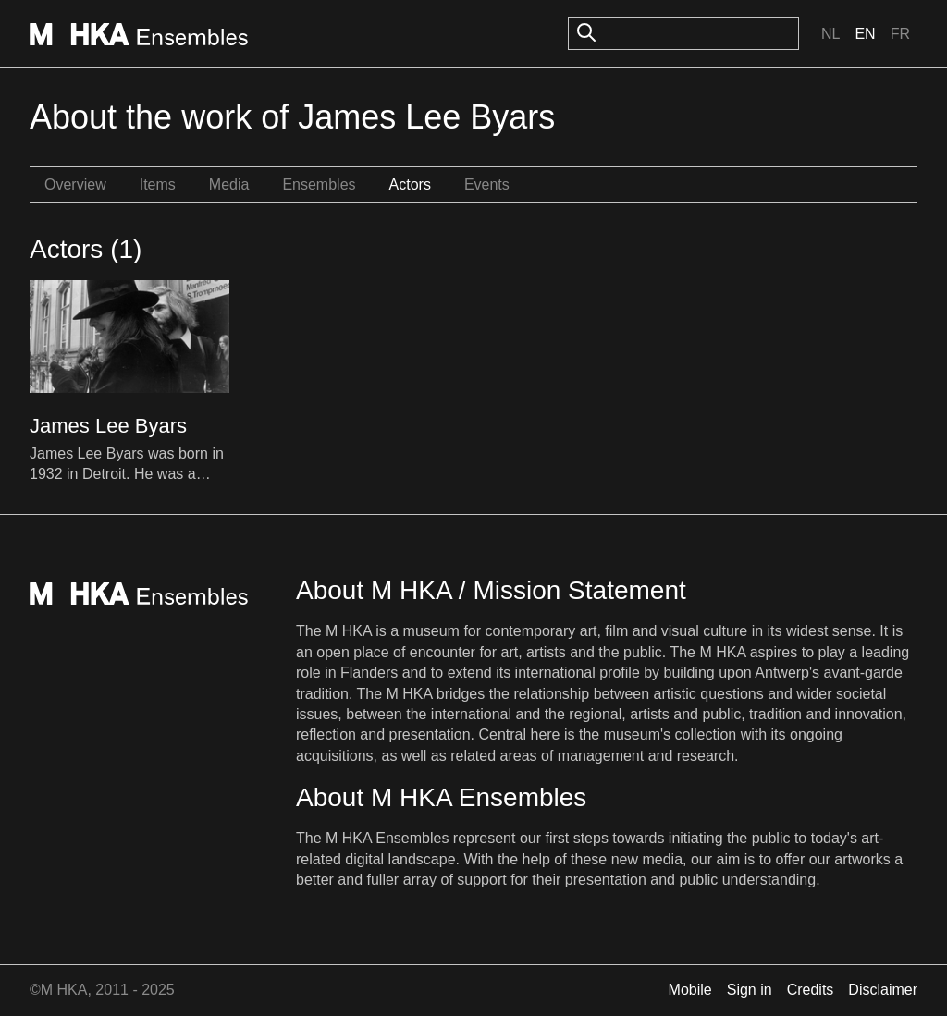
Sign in (749, 990)
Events (487, 184)
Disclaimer (882, 990)
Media (229, 184)
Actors (410, 184)
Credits (810, 990)
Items (158, 184)
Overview (75, 184)
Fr (900, 34)
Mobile (690, 990)
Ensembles (318, 184)
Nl (830, 34)
